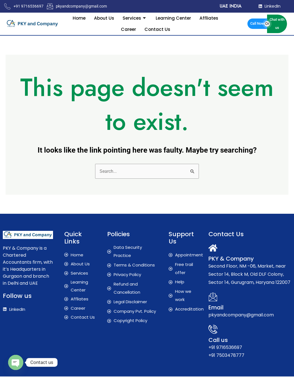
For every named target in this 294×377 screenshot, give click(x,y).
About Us (103, 18)
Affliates (210, 18)
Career (128, 29)
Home (78, 18)
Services (135, 18)
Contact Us (157, 29)
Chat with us (277, 23)
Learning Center (174, 18)
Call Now (257, 23)
